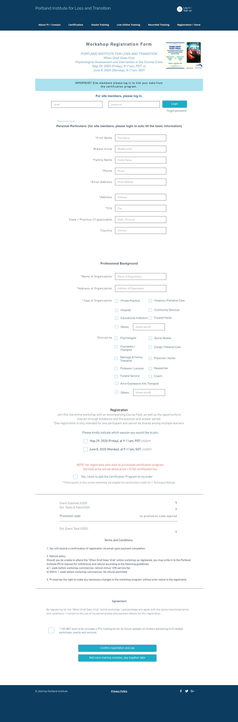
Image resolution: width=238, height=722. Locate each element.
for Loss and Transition (90, 8)
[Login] (175, 104)
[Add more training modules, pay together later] (117, 657)
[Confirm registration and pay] (117, 648)
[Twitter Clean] (187, 691)
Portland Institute (52, 8)
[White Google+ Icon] (192, 691)
